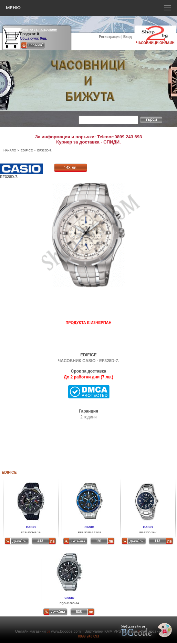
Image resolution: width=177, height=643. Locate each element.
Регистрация (110, 37)
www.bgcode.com (66, 631)
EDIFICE (27, 150)
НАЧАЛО (9, 150)
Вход (127, 37)
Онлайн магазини (30, 631)
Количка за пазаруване (38, 29)
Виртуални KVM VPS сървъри (110, 631)
